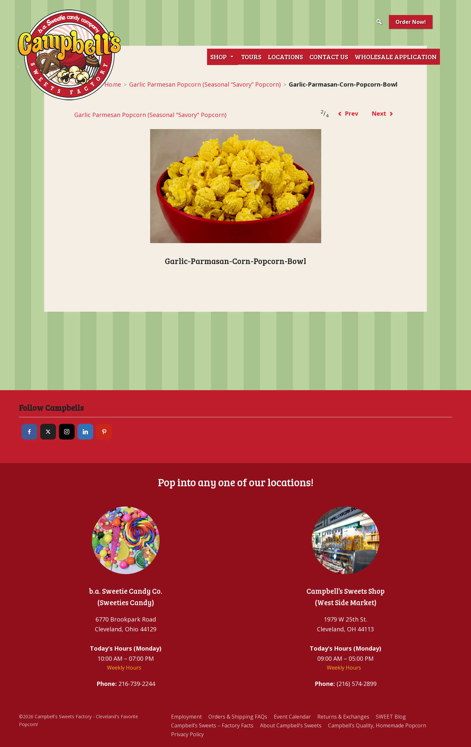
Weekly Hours (124, 667)
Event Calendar (292, 716)
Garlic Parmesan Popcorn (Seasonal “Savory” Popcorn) (205, 84)
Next (382, 113)
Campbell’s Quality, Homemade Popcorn (377, 725)
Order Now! (410, 21)
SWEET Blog (391, 716)
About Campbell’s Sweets (291, 725)
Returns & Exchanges (343, 716)
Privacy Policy (187, 734)
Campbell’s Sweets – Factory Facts (212, 725)
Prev (348, 113)
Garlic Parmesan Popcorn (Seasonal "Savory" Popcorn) (150, 115)
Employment (186, 716)
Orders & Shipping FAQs (237, 716)
